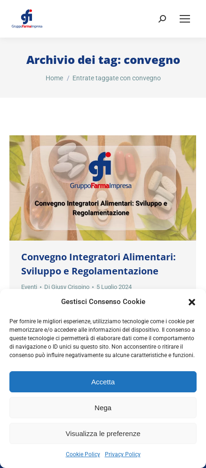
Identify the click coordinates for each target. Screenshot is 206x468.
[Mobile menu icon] (184, 18)
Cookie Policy (83, 454)
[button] (192, 302)
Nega (103, 408)
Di (66, 286)
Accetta (103, 382)
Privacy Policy (123, 454)
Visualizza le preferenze (103, 433)
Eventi (29, 286)
